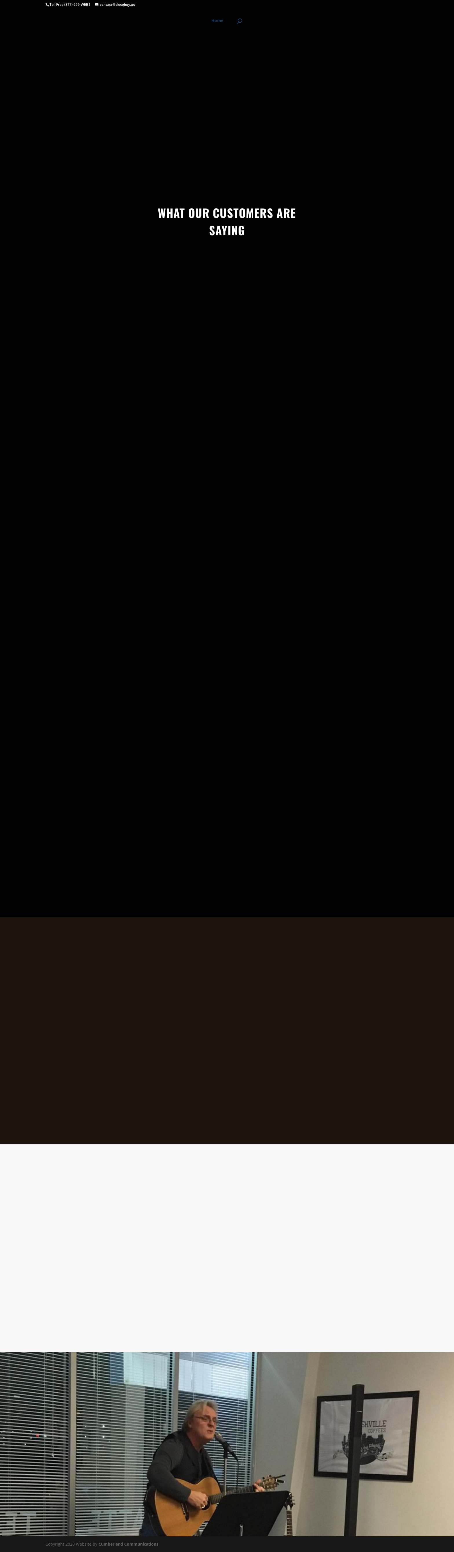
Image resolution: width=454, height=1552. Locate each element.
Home (217, 21)
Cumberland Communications (128, 1544)
